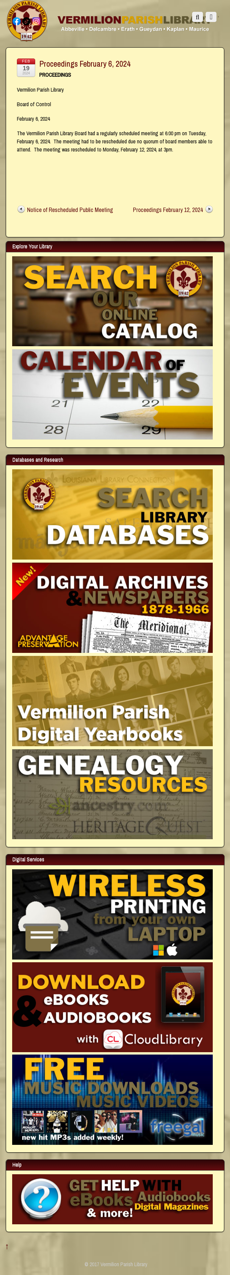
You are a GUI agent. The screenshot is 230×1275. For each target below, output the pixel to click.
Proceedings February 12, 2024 (168, 210)
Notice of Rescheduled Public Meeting (70, 210)
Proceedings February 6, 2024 (85, 63)
